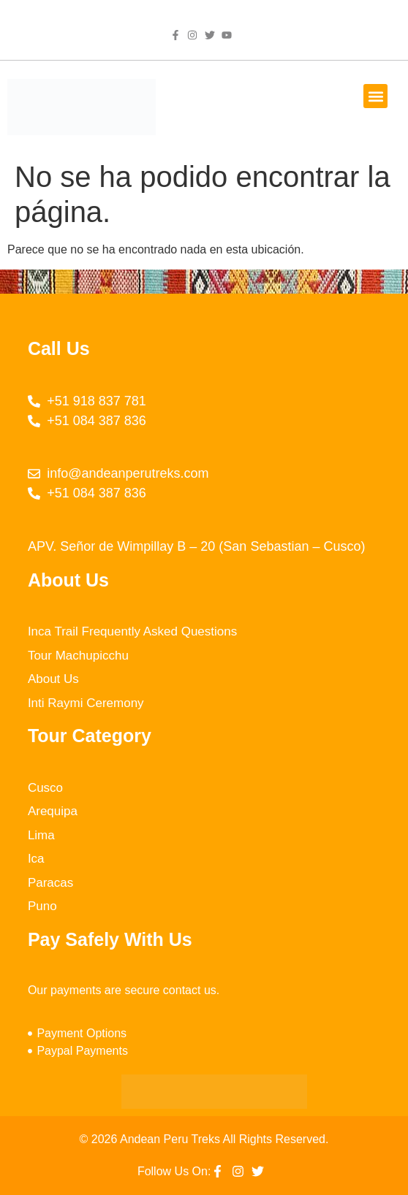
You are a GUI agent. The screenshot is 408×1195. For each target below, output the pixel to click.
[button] (375, 96)
